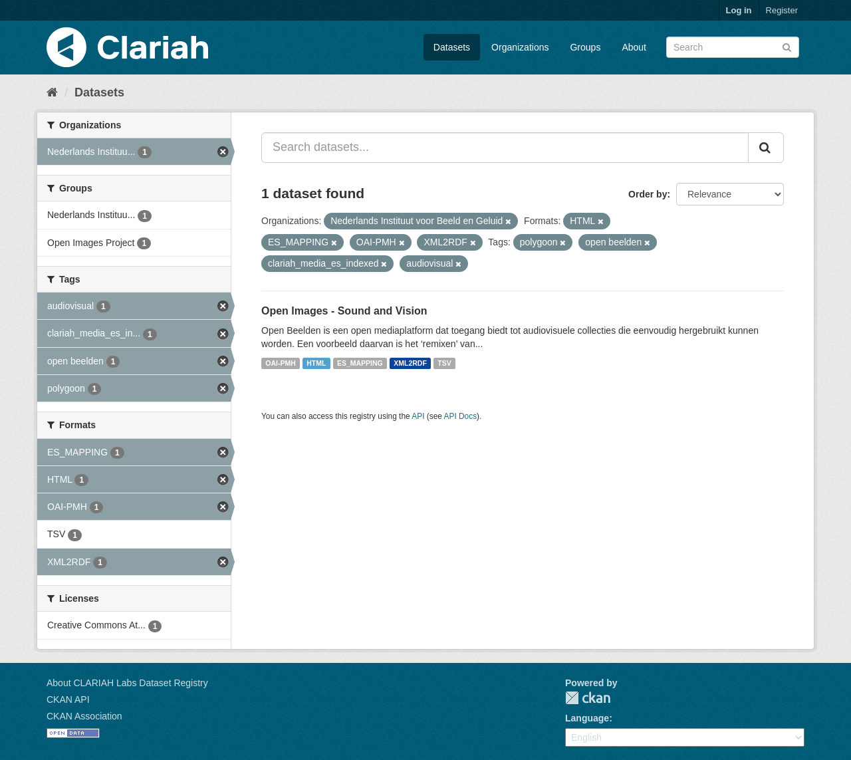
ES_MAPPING (360, 363)
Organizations (519, 47)
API (418, 416)
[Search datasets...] (505, 147)
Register (782, 10)
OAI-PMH (280, 363)
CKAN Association (84, 716)
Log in (739, 10)
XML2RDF (410, 363)
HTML (316, 363)
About (634, 47)
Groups (585, 47)
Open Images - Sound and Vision (344, 311)
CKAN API (68, 699)
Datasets (451, 47)
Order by (647, 194)
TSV (444, 363)
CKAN (587, 698)
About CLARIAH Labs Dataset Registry (127, 683)
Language (587, 718)
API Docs (460, 416)
